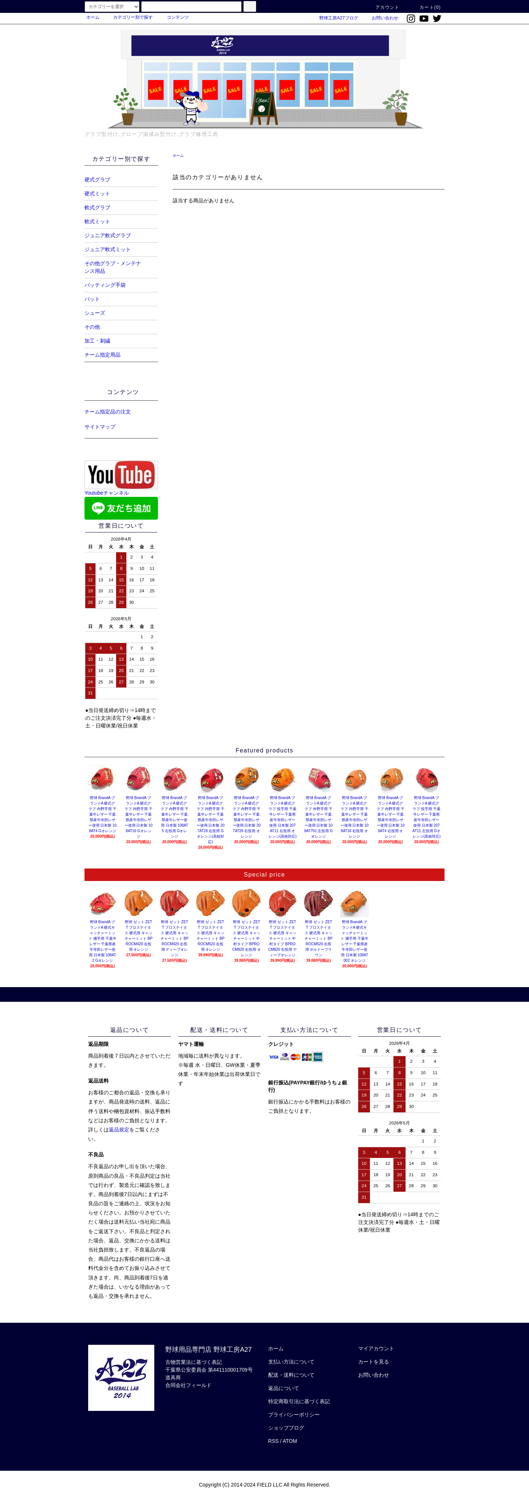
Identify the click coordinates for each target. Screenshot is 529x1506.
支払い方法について (291, 1362)
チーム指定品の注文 (107, 412)
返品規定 (119, 1130)
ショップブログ (286, 1428)
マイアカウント (376, 1348)
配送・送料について (291, 1375)
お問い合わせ (380, 18)
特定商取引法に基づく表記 (299, 1401)
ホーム (93, 17)
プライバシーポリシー (294, 1414)
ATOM (290, 1441)
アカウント (383, 7)
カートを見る (373, 1362)
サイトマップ (99, 427)
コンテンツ (173, 17)
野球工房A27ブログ (334, 18)
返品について (283, 1388)
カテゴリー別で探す (128, 17)
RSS (273, 1441)
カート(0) (426, 7)
